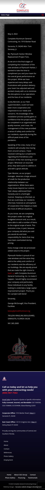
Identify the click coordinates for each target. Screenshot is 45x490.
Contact (6, 449)
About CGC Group (20, 475)
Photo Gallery (8, 456)
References (8, 452)
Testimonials (32, 478)
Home (6, 441)
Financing (21, 478)
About (6, 445)
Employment (8, 460)
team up (11, 273)
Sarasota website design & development (28, 487)
